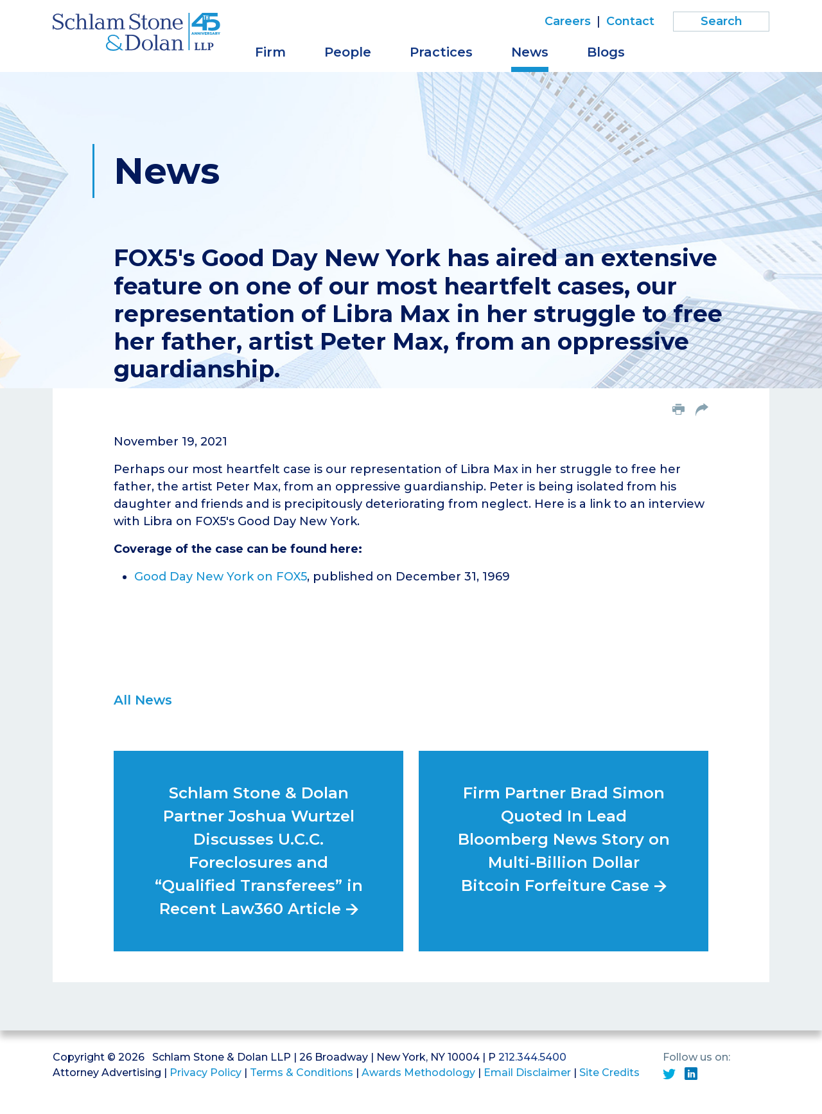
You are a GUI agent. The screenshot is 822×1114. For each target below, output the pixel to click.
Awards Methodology (418, 1072)
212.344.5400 (532, 1057)
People (347, 52)
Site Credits (609, 1072)
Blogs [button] (606, 52)
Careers (568, 21)
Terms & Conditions (301, 1072)
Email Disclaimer (527, 1072)
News (529, 52)
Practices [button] (441, 52)
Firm (270, 52)
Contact (630, 21)
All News (143, 700)
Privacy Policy (205, 1072)
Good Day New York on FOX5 (220, 577)
